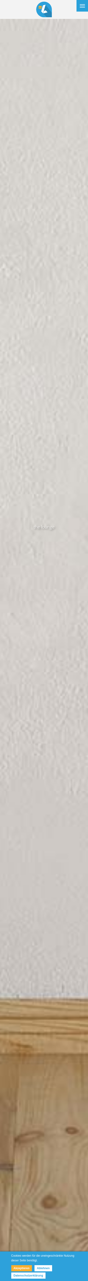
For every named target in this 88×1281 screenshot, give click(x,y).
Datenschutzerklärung (28, 1275)
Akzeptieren (22, 1268)
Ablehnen (43, 1268)
